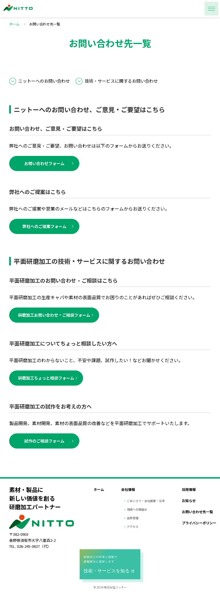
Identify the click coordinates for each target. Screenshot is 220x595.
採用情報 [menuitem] (189, 489)
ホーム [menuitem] (99, 489)
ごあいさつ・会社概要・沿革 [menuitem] (146, 501)
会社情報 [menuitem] (128, 489)
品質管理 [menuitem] (132, 518)
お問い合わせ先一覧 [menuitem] (197, 511)
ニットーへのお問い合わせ (44, 81)
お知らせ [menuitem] (189, 500)
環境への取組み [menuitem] (137, 509)
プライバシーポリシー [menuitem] (199, 522)
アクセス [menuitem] (132, 526)
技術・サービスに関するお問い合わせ (121, 81)
